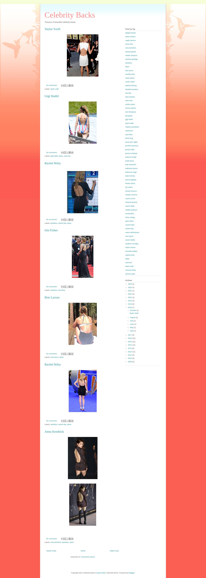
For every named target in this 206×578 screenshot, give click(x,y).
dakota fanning (131, 86)
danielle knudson (131, 89)
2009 (130, 362)
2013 (130, 348)
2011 (130, 355)
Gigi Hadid (52, 96)
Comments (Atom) (88, 557)
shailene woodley (131, 244)
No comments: (52, 85)
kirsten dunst (130, 183)
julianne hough (131, 157)
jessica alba (129, 150)
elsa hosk (129, 101)
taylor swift (55, 89)
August (133, 317)
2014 (130, 345)
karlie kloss (129, 161)
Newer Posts (51, 551)
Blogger (131, 573)
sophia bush (130, 255)
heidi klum (129, 131)
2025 (130, 284)
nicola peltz (129, 214)
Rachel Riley (53, 163)
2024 (130, 287)
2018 (130, 307)
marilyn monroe (131, 195)
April (132, 331)
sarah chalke (130, 240)
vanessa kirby (130, 270)
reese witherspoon (132, 232)
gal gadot (128, 116)
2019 (130, 304)
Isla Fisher (51, 230)
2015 (130, 342)
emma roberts (130, 108)
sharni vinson (130, 247)
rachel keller (130, 225)
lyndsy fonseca (131, 191)
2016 (130, 338)
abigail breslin (130, 33)
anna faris (129, 44)
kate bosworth (130, 165)
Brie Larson (52, 297)
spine (61, 156)
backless (54, 223)
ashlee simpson (131, 55)
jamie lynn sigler (131, 142)
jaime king (129, 138)
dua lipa (128, 93)
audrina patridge (131, 59)
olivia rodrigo (130, 217)
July (132, 321)
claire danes (130, 78)
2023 (130, 291)
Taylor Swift (52, 29)
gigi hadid (54, 156)
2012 (130, 352)
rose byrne (129, 236)
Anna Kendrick (54, 431)
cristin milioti (130, 82)
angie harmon (130, 40)
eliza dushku (130, 97)
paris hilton (129, 221)
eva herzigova (130, 112)
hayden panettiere (132, 127)
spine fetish (101, 573)
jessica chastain (131, 153)
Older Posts (114, 551)
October (133, 310)
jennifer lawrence (131, 146)
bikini (127, 67)
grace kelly (129, 123)
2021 (130, 297)
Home (83, 551)
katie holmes (130, 176)
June (132, 324)
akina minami (130, 37)
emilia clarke (130, 104)
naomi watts (129, 206)
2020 (130, 301)
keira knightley (130, 180)
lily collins (129, 187)
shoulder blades (131, 251)
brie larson (55, 357)
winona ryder (130, 274)
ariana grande (130, 52)
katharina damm (131, 168)
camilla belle (130, 74)
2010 (130, 358)
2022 (130, 294)
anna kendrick (56, 542)
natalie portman (131, 210)
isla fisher (61, 290)
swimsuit (67, 156)
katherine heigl (131, 172)
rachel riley (62, 223)
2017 (130, 335)
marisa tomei (130, 199)
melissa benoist (131, 202)
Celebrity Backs (70, 15)
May (132, 327)
